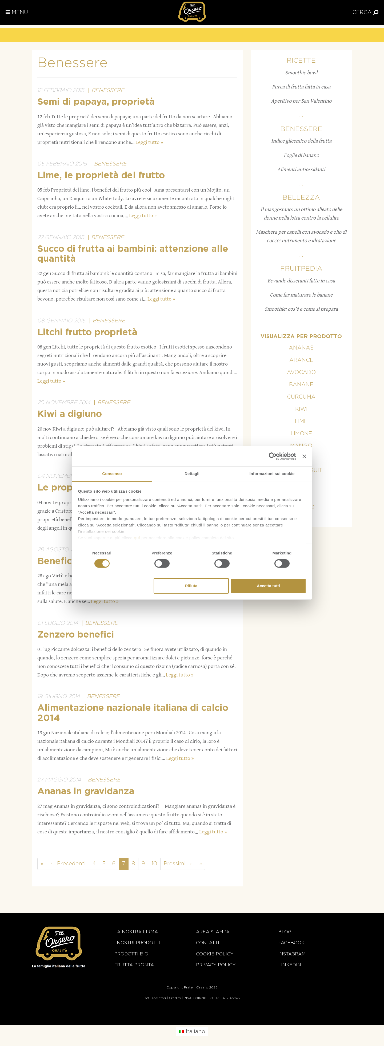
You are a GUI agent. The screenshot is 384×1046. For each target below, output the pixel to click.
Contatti (207, 942)
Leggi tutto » (149, 142)
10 (154, 863)
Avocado (301, 372)
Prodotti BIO (131, 954)
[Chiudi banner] (304, 456)
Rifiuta (191, 585)
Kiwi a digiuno (69, 414)
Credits (175, 998)
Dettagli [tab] (192, 473)
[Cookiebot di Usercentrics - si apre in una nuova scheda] (272, 456)
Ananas (301, 348)
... (301, 115)
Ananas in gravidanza (85, 791)
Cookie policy (215, 954)
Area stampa (213, 932)
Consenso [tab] (112, 473)
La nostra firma (136, 932)
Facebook (291, 942)
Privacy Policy (216, 965)
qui (137, 538)
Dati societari (155, 998)
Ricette (301, 60)
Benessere (107, 90)
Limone (301, 433)
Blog (284, 932)
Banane (301, 384)
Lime (301, 421)
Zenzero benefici (75, 634)
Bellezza (301, 197)
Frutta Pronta (134, 965)
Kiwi (301, 409)
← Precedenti (68, 863)
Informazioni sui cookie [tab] (272, 473)
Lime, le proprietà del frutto (101, 175)
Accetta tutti (268, 585)
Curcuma (301, 397)
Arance (301, 360)
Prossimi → (178, 863)
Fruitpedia (301, 268)
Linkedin (289, 965)
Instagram (292, 954)
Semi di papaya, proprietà (96, 102)
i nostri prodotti (137, 942)
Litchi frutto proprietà (87, 332)
